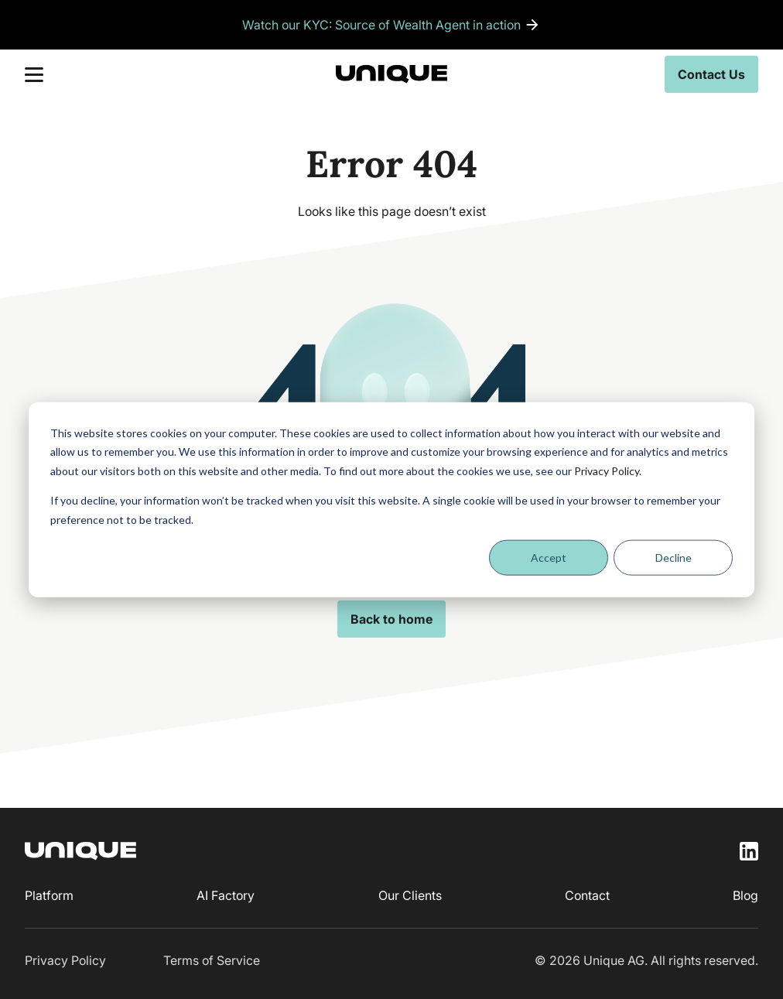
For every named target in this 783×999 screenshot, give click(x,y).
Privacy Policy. (607, 470)
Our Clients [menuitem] (410, 895)
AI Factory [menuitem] (226, 895)
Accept (548, 557)
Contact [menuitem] (587, 895)
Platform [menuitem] (49, 895)
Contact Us (711, 74)
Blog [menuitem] (745, 895)
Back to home (391, 619)
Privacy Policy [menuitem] (65, 960)
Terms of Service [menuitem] (211, 960)
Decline (673, 557)
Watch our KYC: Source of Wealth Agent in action (381, 25)
